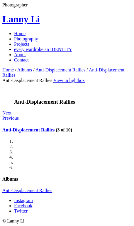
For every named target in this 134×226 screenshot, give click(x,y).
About (20, 54)
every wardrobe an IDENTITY (43, 49)
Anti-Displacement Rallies (60, 69)
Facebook (23, 205)
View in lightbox (69, 80)
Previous (10, 118)
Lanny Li (21, 19)
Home (20, 33)
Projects (21, 44)
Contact (21, 59)
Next (6, 112)
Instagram (23, 200)
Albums (24, 69)
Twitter (21, 210)
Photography (26, 38)
